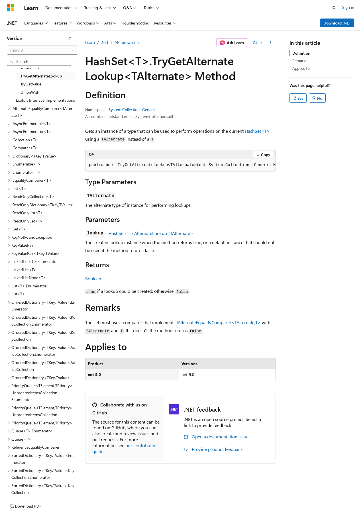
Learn (90, 42)
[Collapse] (70, 38)
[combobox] (42, 50)
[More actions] (271, 42)
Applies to (301, 68)
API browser (125, 42)
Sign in (348, 7)
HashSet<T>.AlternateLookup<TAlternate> (151, 233)
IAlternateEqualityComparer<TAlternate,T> (219, 322)
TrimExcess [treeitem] (30, 67)
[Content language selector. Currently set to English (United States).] (33, 504)
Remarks (299, 60)
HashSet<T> (257, 131)
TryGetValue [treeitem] (31, 84)
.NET (105, 42)
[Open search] (334, 8)
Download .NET (337, 23)
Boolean (93, 278)
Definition (301, 53)
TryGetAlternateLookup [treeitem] (41, 76)
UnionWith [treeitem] (30, 92)
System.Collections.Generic (132, 109)
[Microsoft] (10, 7)
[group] (180, 165)
